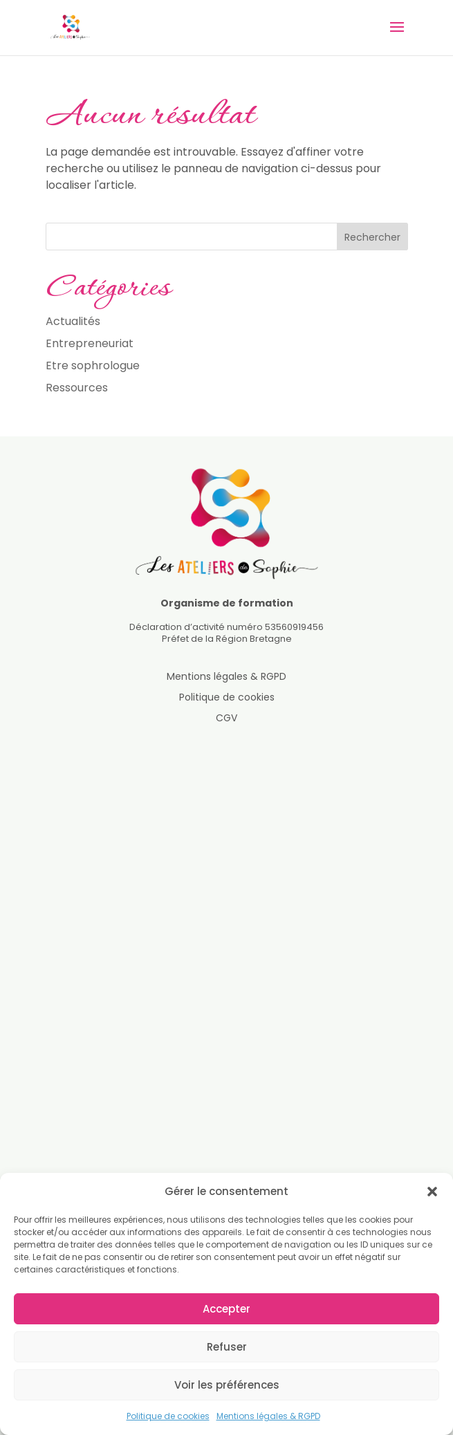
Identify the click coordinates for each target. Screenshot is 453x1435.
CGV (226, 719)
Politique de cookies (168, 1416)
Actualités (73, 321)
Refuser (227, 1347)
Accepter (226, 1309)
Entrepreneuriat (89, 343)
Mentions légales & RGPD (268, 1416)
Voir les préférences (226, 1385)
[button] (432, 1191)
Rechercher (372, 237)
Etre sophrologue (93, 365)
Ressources (77, 388)
